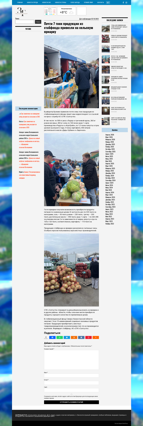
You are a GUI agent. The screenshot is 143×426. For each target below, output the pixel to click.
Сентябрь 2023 (110, 207)
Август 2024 (109, 183)
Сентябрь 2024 (110, 180)
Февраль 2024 (110, 197)
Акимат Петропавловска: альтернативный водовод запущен (29, 175)
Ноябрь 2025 (109, 146)
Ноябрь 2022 (109, 223)
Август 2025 (109, 154)
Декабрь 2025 (110, 144)
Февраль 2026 (110, 139)
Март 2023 (109, 221)
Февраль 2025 (110, 168)
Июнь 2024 (109, 187)
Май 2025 (108, 161)
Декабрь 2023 (110, 199)
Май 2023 (108, 216)
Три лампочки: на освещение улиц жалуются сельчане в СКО (28, 124)
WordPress (125, 423)
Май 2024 (108, 190)
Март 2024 (109, 195)
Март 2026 (109, 137)
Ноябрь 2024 (109, 175)
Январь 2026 (109, 142)
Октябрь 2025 (110, 149)
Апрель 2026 (109, 134)
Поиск (17, 18)
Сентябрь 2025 (110, 151)
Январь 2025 (109, 170)
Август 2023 (109, 209)
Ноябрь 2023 (109, 202)
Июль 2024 (109, 185)
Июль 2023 (109, 211)
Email (46, 380)
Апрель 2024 (109, 192)
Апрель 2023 (109, 219)
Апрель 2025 (109, 163)
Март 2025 (109, 166)
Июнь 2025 (109, 159)
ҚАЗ (108, 2)
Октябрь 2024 (110, 178)
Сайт (45, 387)
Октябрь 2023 (110, 204)
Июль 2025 (109, 156)
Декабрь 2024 (110, 173)
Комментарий (49, 349)
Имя (46, 372)
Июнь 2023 (109, 214)
